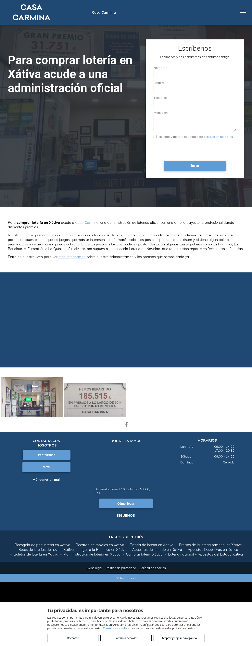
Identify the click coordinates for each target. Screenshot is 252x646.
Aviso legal (94, 568)
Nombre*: (161, 68)
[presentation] (183, 149)
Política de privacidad (121, 568)
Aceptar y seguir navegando (179, 638)
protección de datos (219, 137)
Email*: (159, 83)
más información (71, 256)
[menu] (243, 12)
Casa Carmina (86, 222)
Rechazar (72, 638)
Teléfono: (160, 98)
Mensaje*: (161, 113)
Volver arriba (126, 578)
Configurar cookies (126, 638)
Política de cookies (152, 568)
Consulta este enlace (116, 628)
